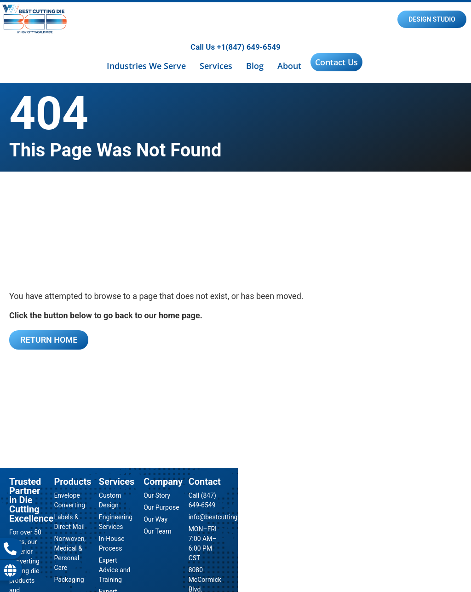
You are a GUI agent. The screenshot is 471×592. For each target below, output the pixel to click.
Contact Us (336, 62)
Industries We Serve (146, 65)
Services (216, 65)
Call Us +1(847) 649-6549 (235, 47)
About (289, 65)
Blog (255, 65)
